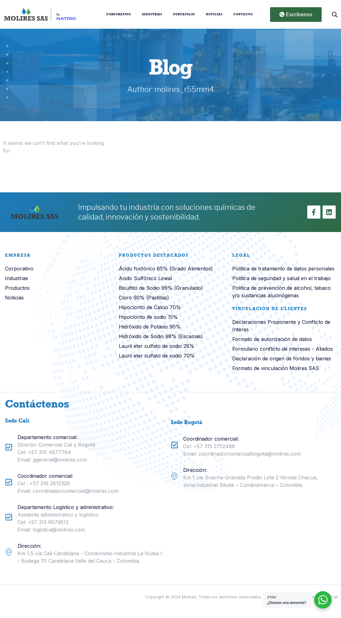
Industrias (152, 14)
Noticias (214, 14)
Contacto (243, 14)
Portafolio (184, 14)
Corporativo (118, 14)
